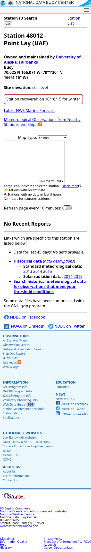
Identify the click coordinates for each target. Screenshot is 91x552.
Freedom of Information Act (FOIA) (67, 542)
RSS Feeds (12, 363)
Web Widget (11, 367)
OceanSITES (11, 455)
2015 (47, 271)
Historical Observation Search (23, 349)
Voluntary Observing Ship (20, 400)
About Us (11, 466)
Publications (11, 418)
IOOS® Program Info (17, 396)
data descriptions (59, 261)
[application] (34, 162)
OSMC (7, 459)
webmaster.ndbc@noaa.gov (19, 526)
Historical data (28, 261)
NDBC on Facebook (24, 317)
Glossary (6, 547)
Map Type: (28, 137)
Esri (57, 181)
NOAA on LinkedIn (24, 326)
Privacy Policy (53, 539)
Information (15, 382)
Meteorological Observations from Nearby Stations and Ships (42, 122)
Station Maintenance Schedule (23, 409)
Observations (16, 335)
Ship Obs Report (14, 354)
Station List (73, 21)
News (61, 394)
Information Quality (13, 542)
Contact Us (10, 480)
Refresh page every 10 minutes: (32, 208)
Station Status (12, 413)
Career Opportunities (58, 547)
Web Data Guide (14, 404)
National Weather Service (17, 514)
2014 (37, 271)
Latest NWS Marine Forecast (29, 110)
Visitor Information (16, 476)
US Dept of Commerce (15, 508)
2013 (27, 271)
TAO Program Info (15, 387)
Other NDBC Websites (22, 433)
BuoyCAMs (10, 358)
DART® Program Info (17, 391)
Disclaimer (70, 186)
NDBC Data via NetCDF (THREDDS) (26, 442)
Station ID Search (20, 18)
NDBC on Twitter (66, 326)
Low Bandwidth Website (19, 437)
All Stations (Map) (15, 340)
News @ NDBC (65, 399)
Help (3, 544)
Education (66, 382)
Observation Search (16, 345)
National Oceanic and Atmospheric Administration (34, 511)
